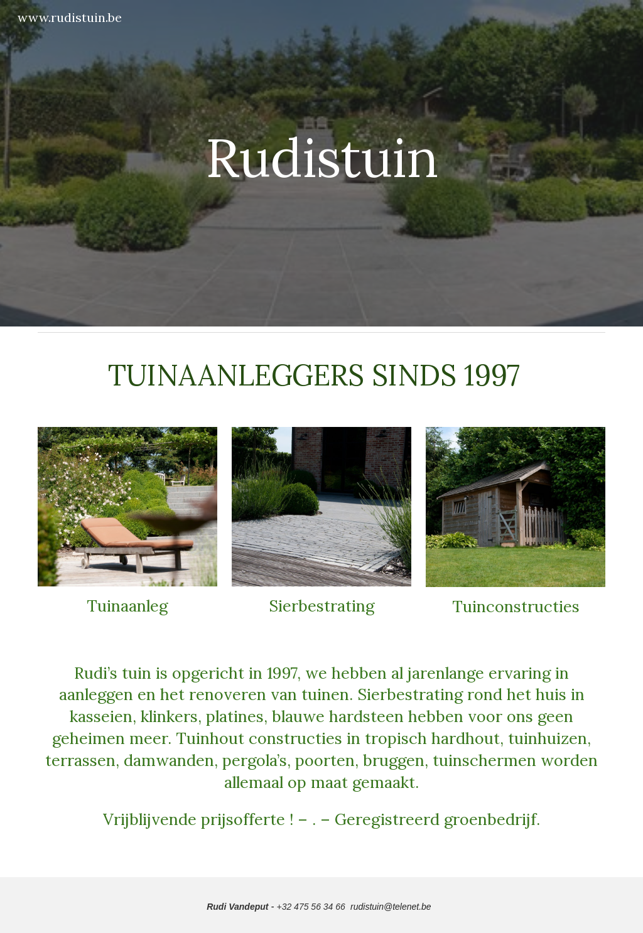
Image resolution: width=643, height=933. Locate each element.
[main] (322, 163)
